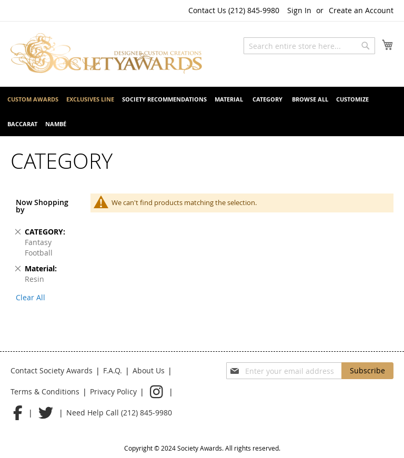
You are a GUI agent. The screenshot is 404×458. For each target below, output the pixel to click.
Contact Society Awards (52, 370)
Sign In (299, 10)
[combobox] (309, 45)
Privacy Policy (113, 391)
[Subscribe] (367, 370)
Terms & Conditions (45, 391)
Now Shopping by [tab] (42, 206)
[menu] (202, 111)
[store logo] (106, 53)
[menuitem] (33, 99)
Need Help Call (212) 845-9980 (119, 413)
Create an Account (361, 10)
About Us (149, 370)
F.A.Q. (112, 370)
